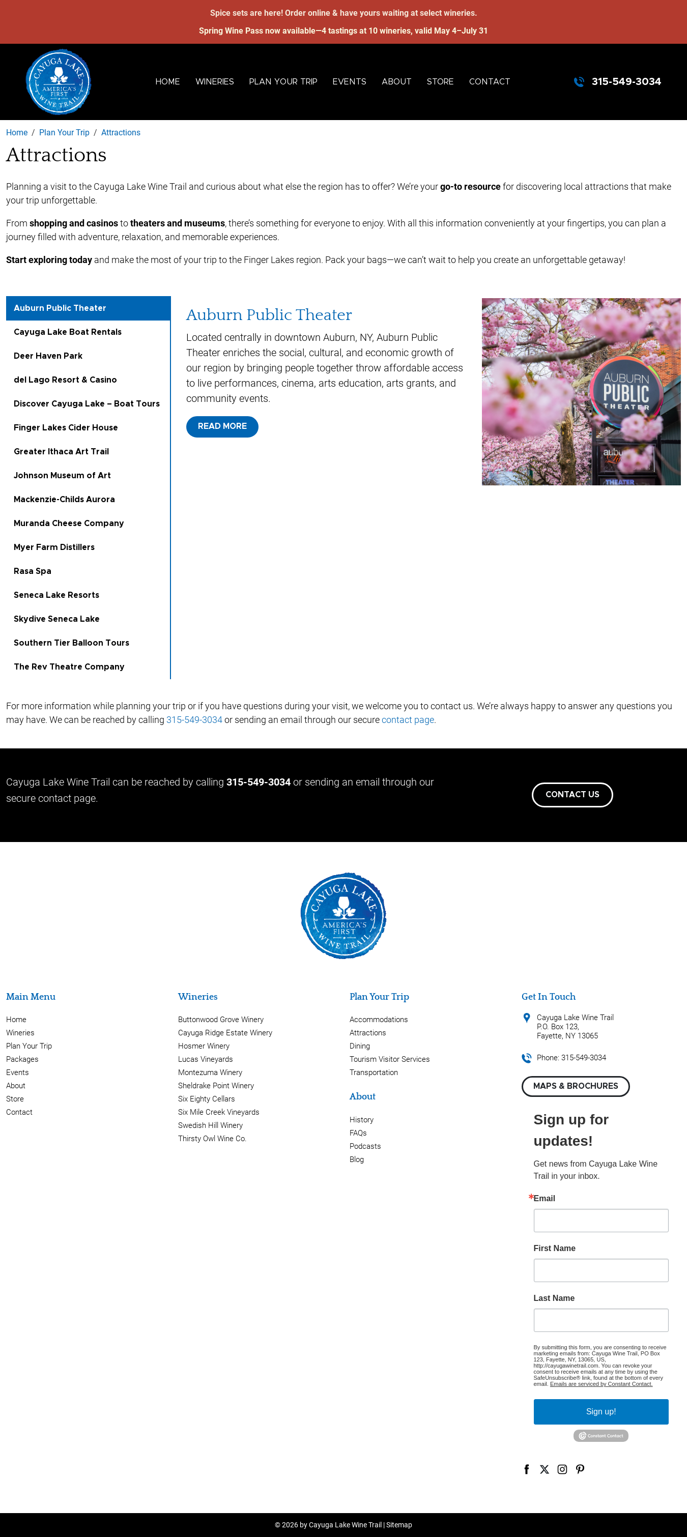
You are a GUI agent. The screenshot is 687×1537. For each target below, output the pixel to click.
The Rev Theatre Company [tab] (69, 667)
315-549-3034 (627, 82)
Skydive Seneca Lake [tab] (57, 619)
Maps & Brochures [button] (575, 1086)
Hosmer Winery (204, 1046)
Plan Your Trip (283, 82)
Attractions (368, 1032)
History (362, 1119)
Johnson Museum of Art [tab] (62, 476)
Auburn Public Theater (269, 315)
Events (349, 82)
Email (545, 1199)
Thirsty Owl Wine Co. (212, 1138)
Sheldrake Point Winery (216, 1085)
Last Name (554, 1298)
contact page (408, 719)
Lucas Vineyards (205, 1059)
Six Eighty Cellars (206, 1099)
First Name (555, 1248)
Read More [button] (222, 426)
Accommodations (379, 1019)
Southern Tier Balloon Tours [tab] (71, 643)
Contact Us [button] (572, 795)
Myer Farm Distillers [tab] (54, 547)
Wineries (214, 82)
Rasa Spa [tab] (32, 571)
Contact (489, 82)
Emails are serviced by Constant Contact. (601, 1384)
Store (440, 82)
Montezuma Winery (210, 1072)
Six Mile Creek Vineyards (219, 1112)
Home (168, 82)
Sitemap (399, 1525)
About (397, 82)
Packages (22, 1059)
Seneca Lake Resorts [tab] (56, 595)
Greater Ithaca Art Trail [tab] (61, 452)
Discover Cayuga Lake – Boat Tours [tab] (87, 404)
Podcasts (365, 1146)
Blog (357, 1159)
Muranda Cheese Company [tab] (69, 523)
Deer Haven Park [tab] (48, 356)
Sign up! (601, 1411)
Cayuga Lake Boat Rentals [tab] (68, 332)
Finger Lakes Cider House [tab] (66, 428)
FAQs (358, 1133)
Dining (360, 1046)
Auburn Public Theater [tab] (60, 308)
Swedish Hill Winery (210, 1125)
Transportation (374, 1072)
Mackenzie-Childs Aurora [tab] (64, 500)
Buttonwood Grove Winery (221, 1019)
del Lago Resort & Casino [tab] (65, 380)
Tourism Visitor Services (390, 1059)
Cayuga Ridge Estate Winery (225, 1032)
